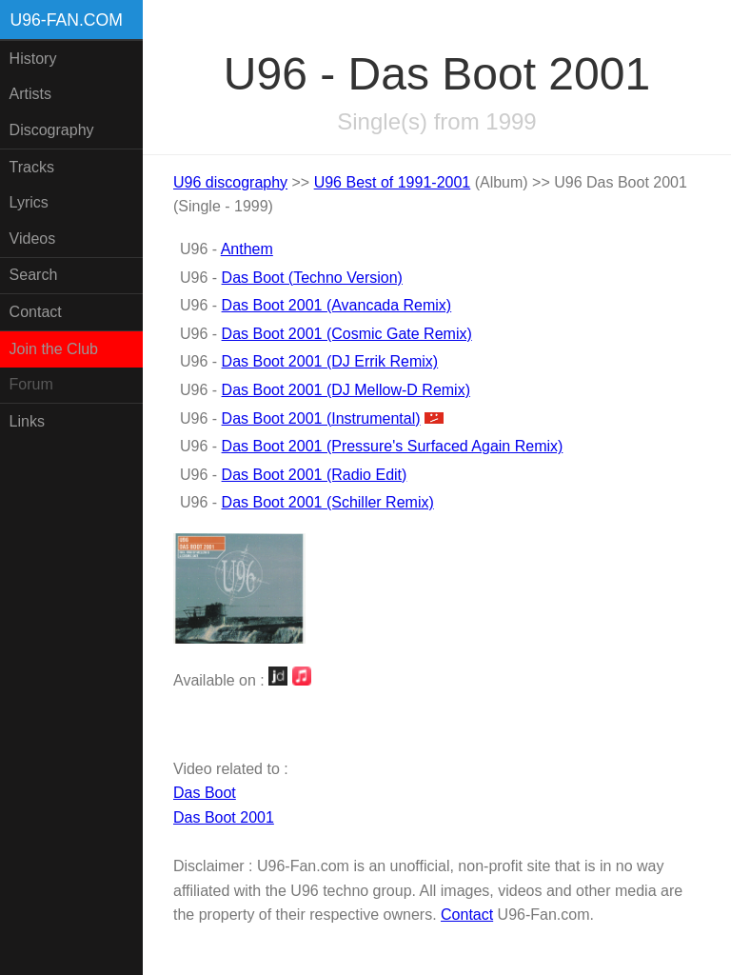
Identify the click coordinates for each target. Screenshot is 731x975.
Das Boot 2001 (223, 817)
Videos (33, 238)
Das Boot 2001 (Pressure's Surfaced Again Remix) (392, 446)
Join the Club (54, 349)
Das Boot (204, 793)
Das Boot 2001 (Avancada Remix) (337, 305)
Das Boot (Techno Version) (312, 277)
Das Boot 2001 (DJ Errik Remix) (330, 361)
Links (27, 421)
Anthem (247, 249)
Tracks (32, 167)
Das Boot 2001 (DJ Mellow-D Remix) (346, 390)
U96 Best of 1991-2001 (392, 182)
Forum (31, 384)
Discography (52, 130)
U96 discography (230, 182)
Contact (36, 312)
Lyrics (29, 202)
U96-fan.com (66, 20)
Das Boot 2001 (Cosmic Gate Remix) (347, 334)
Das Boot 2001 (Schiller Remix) (328, 502)
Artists (30, 94)
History (33, 58)
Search (34, 275)
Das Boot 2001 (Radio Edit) (314, 475)
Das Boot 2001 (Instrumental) (321, 418)
